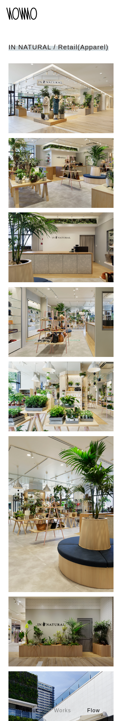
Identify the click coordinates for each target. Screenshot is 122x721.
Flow (93, 710)
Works (62, 710)
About (30, 710)
